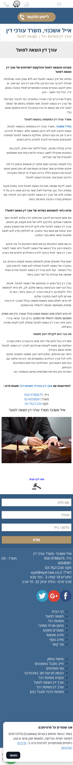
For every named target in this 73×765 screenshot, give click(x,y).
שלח (36, 539)
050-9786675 (33, 395)
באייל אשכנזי (63, 126)
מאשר (13, 755)
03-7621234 (33, 404)
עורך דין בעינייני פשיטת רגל (35, 386)
